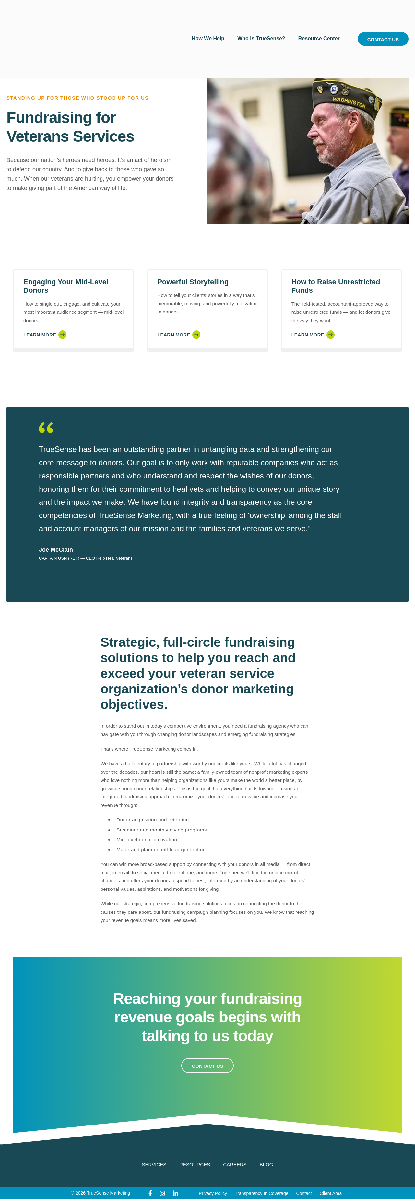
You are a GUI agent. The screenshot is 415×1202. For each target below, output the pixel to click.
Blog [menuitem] (266, 1164)
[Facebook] (150, 1193)
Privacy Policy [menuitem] (213, 1193)
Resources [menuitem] (194, 1164)
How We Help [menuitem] (208, 15)
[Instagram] (162, 1193)
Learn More (39, 334)
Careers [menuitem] (235, 1164)
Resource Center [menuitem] (319, 15)
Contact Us (383, 16)
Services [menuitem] (154, 1164)
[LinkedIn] (175, 1193)
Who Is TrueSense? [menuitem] (261, 15)
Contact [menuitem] (304, 1193)
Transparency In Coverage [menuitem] (261, 1193)
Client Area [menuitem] (331, 1193)
